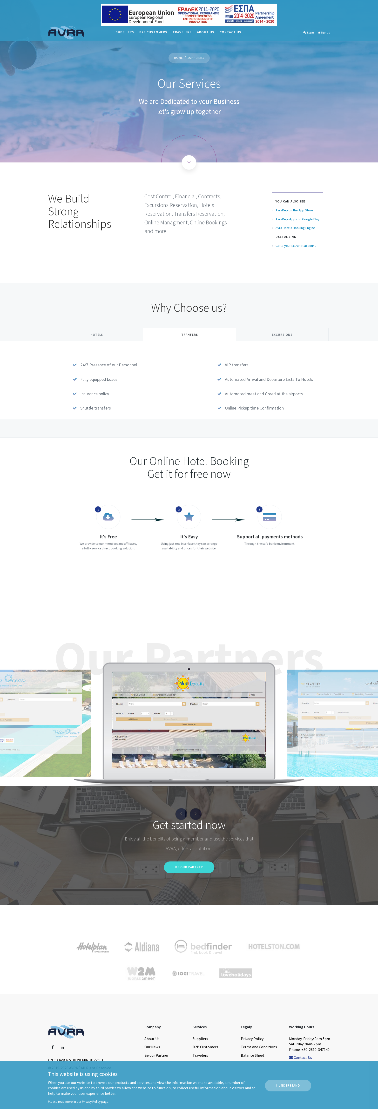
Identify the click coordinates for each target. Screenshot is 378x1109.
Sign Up (324, 32)
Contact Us (230, 32)
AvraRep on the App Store (294, 210)
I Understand (288, 1085)
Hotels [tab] (96, 335)
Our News (152, 1046)
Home (178, 58)
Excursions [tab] (282, 335)
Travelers (182, 32)
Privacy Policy (91, 1102)
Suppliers (125, 32)
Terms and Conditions (259, 1046)
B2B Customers (153, 32)
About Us (205, 32)
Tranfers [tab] (189, 335)
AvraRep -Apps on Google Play (297, 219)
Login (308, 32)
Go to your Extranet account (296, 245)
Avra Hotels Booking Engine (295, 228)
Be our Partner (189, 867)
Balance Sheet (252, 1055)
